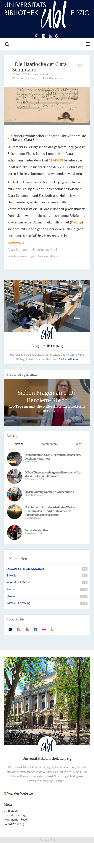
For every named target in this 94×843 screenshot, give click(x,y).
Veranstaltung (48, 256)
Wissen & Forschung (24, 78)
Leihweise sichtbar (37, 530)
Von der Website (20, 793)
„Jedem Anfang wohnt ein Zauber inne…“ (49, 492)
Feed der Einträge (15, 815)
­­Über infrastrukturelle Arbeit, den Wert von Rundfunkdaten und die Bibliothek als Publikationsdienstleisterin (51, 511)
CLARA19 (56, 160)
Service (11, 589)
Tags (78, 443)
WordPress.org (14, 824)
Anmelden (11, 810)
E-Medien (12, 575)
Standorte (12, 596)
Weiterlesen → (15, 242)
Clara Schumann (19, 249)
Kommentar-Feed (15, 819)
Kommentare (49, 443)
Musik (54, 249)
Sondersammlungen (22, 256)
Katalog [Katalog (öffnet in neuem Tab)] (76, 222)
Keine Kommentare (53, 78)
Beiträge (18, 443)
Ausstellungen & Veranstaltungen (25, 568)
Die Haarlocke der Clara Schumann (39, 67)
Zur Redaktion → (68, 359)
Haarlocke (40, 249)
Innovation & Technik (19, 582)
